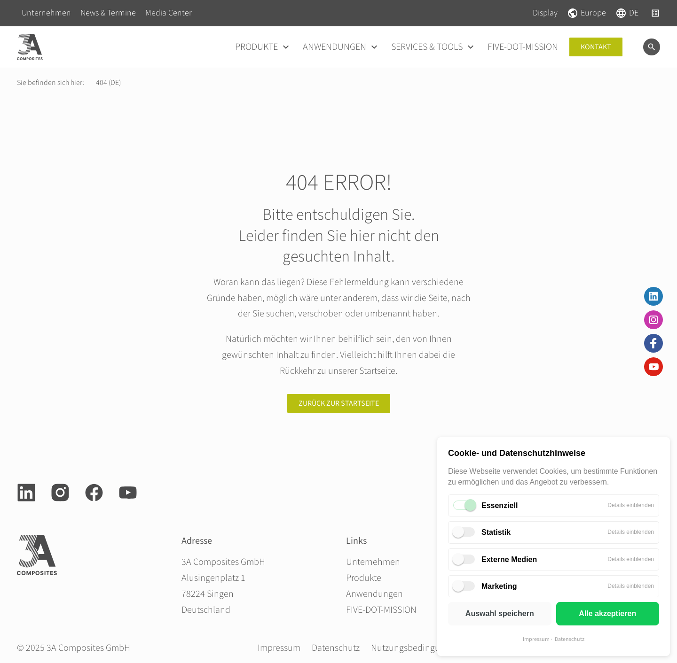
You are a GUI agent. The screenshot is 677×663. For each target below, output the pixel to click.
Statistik (496, 532)
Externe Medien (509, 559)
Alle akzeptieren (607, 613)
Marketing (499, 586)
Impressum (536, 639)
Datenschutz (569, 639)
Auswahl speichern (499, 613)
